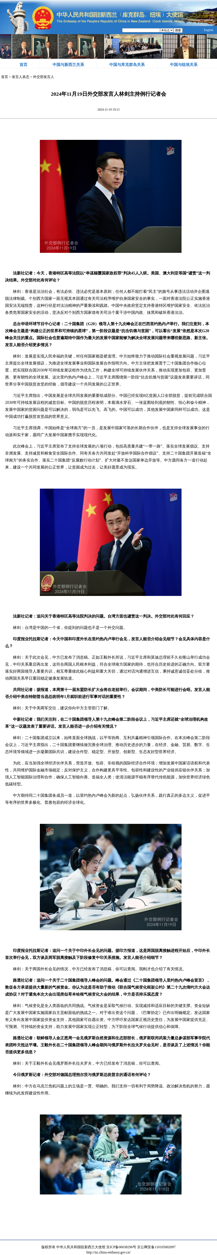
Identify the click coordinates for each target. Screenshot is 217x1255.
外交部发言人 (43, 77)
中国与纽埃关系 (184, 64)
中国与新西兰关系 (68, 64)
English (208, 30)
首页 (23, 64)
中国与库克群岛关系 (127, 64)
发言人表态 (20, 77)
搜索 (178, 30)
